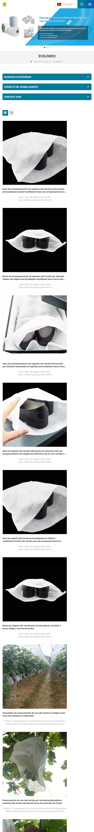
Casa (34, 61)
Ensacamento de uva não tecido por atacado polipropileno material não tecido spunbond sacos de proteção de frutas (70, 366)
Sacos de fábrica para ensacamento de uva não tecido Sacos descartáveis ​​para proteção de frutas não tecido (22, 431)
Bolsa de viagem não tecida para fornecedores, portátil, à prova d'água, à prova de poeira (69, 300)
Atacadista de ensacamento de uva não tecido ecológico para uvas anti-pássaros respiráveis (23, 366)
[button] (44, 47)
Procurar (44, 61)
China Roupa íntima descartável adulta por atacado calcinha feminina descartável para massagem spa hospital (23, 497)
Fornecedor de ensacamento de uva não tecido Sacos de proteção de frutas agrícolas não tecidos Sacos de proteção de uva (69, 431)
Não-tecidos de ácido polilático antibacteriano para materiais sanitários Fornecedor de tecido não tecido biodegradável (69, 497)
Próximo (65, 525)
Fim (75, 525)
